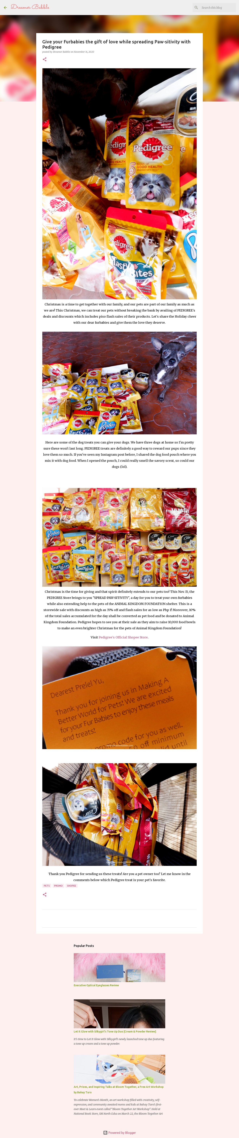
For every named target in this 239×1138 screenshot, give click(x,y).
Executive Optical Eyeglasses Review (96, 985)
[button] (44, 59)
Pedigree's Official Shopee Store (123, 637)
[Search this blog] (216, 7)
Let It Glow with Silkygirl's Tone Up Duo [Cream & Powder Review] (115, 1031)
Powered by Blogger (119, 1132)
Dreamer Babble (30, 7)
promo (58, 885)
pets (47, 885)
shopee (71, 885)
